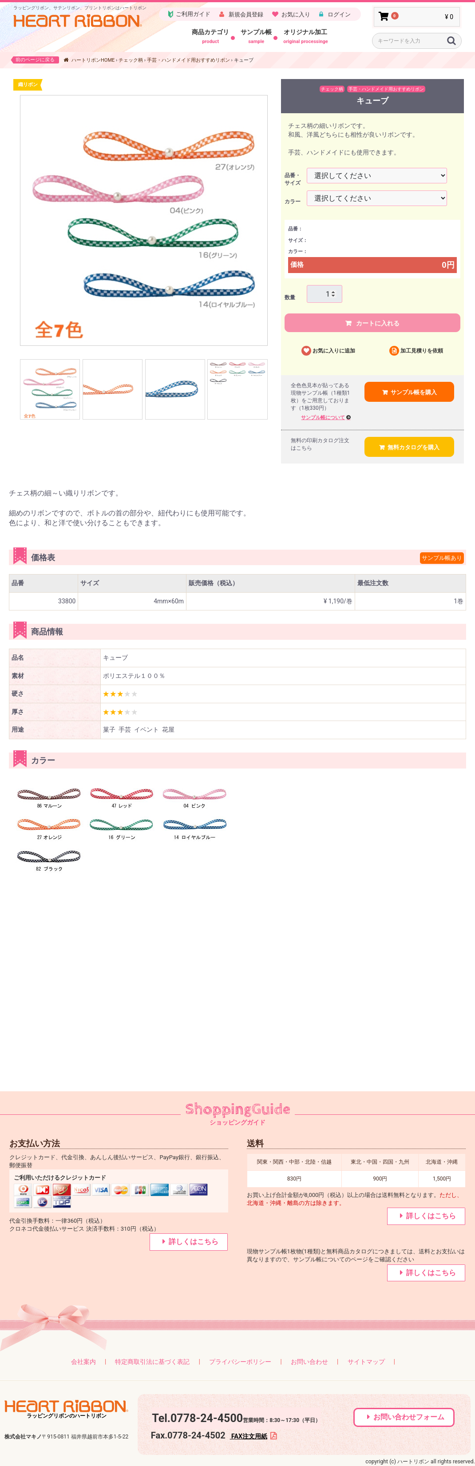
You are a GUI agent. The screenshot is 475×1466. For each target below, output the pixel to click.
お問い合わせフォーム (408, 1417)
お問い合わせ (309, 1361)
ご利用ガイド (188, 14)
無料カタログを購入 (413, 447)
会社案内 (83, 1361)
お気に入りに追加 (334, 351)
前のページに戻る (35, 60)
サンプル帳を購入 (414, 392)
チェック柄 (131, 60)
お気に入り (295, 14)
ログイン (338, 14)
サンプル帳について (323, 417)
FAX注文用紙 (248, 1436)
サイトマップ (366, 1361)
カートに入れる (377, 323)
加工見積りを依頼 (421, 351)
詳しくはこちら (193, 1241)
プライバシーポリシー (240, 1361)
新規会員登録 (245, 14)
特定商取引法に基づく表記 (152, 1361)
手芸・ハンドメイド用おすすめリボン (188, 60)
